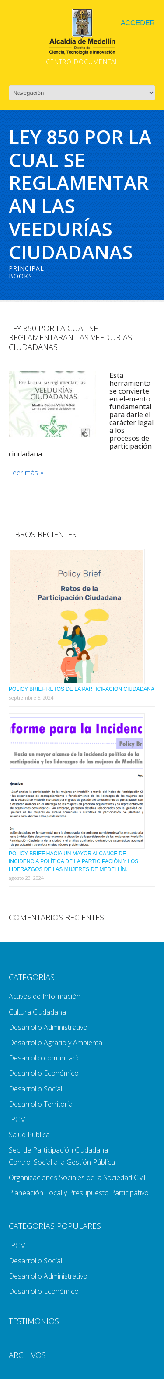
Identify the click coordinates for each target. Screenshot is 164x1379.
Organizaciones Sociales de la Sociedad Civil (77, 1177)
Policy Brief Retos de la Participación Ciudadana (81, 689)
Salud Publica (29, 1134)
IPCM (17, 1119)
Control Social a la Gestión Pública (62, 1162)
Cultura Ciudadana (37, 1012)
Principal (26, 268)
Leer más (23, 473)
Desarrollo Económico (44, 1073)
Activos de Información (44, 996)
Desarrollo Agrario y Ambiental (56, 1042)
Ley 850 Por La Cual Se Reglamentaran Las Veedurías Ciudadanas (70, 337)
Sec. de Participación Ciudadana (58, 1150)
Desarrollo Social (35, 1089)
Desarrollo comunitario (45, 1058)
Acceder (138, 23)
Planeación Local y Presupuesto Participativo (79, 1192)
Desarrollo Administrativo (48, 1027)
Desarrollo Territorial (41, 1104)
